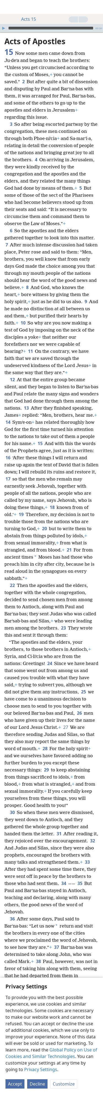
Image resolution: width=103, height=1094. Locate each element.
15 (40, 443)
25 (83, 692)
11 (30, 351)
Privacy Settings (40, 1069)
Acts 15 (26, 19)
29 (46, 770)
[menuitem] (8, 7)
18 (52, 507)
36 (12, 919)
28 (44, 749)
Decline (37, 1084)
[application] (51, 28)
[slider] (51, 28)
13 (26, 408)
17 (7, 479)
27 (65, 727)
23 (63, 628)
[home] (8, 7)
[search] (96, 7)
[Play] (3, 28)
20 (44, 529)
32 (92, 841)
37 (56, 947)
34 (63, 883)
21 (69, 550)
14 (7, 422)
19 (21, 514)
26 (79, 713)
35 (79, 883)
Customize (64, 1084)
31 (58, 834)
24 (49, 663)
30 (12, 812)
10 (23, 323)
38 (38, 961)
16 (7, 458)
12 (12, 380)
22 (12, 585)
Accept (15, 1084)
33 (87, 862)
